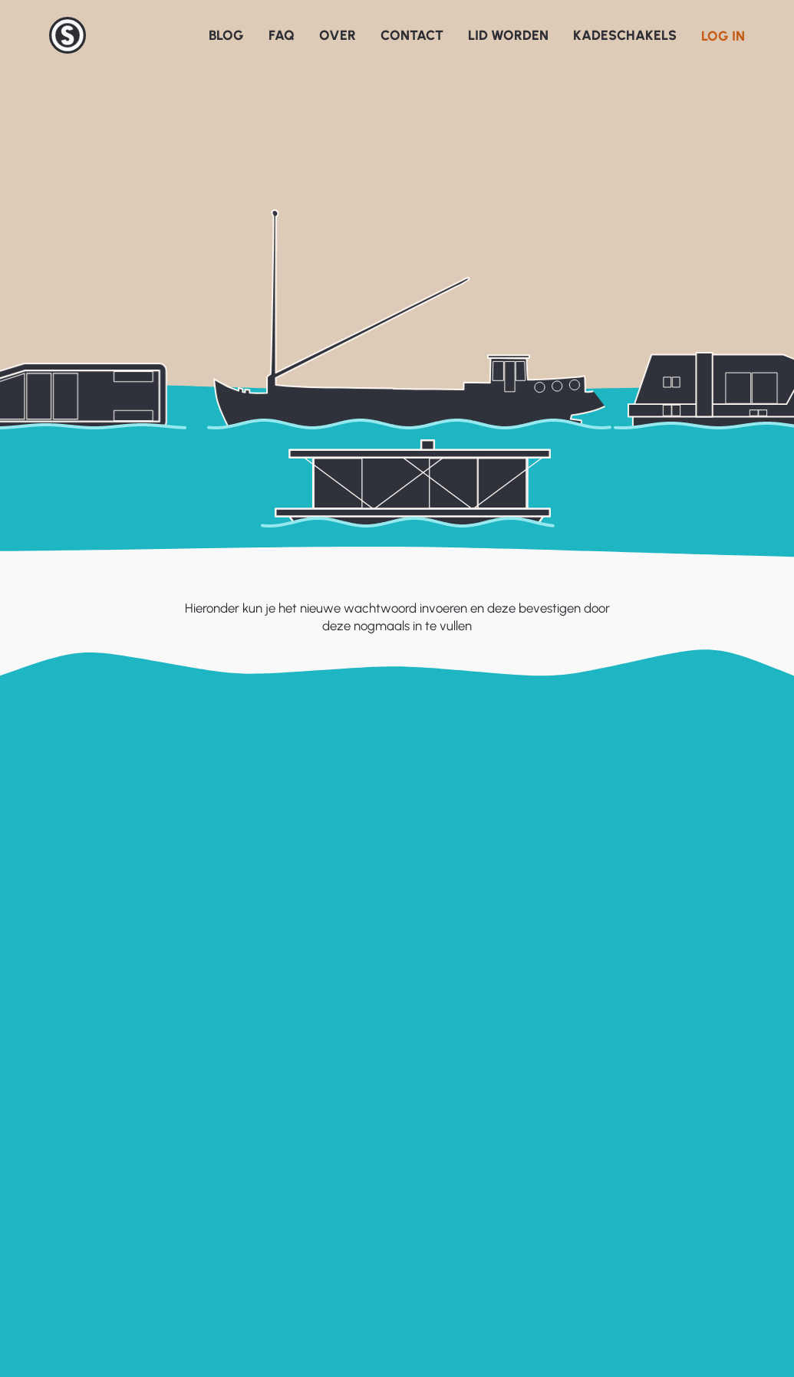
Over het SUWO (253, 1186)
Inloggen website (60, 1142)
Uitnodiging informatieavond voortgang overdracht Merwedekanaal (678, 1238)
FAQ (282, 35)
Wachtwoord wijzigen (391, 898)
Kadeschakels (625, 35)
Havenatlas (436, 1164)
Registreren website (67, 1164)
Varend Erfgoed (448, 1230)
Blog (226, 35)
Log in (723, 36)
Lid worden (508, 35)
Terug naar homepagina (397, 967)
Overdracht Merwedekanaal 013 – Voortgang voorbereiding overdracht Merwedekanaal (688, 1321)
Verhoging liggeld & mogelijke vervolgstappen (681, 1279)
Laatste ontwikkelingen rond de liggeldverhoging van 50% (685, 1196)
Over (337, 35)
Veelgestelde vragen (265, 1164)
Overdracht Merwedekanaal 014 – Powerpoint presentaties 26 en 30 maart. (689, 1155)
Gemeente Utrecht (456, 1142)
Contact (412, 35)
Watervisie (433, 1186)
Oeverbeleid (438, 1208)
